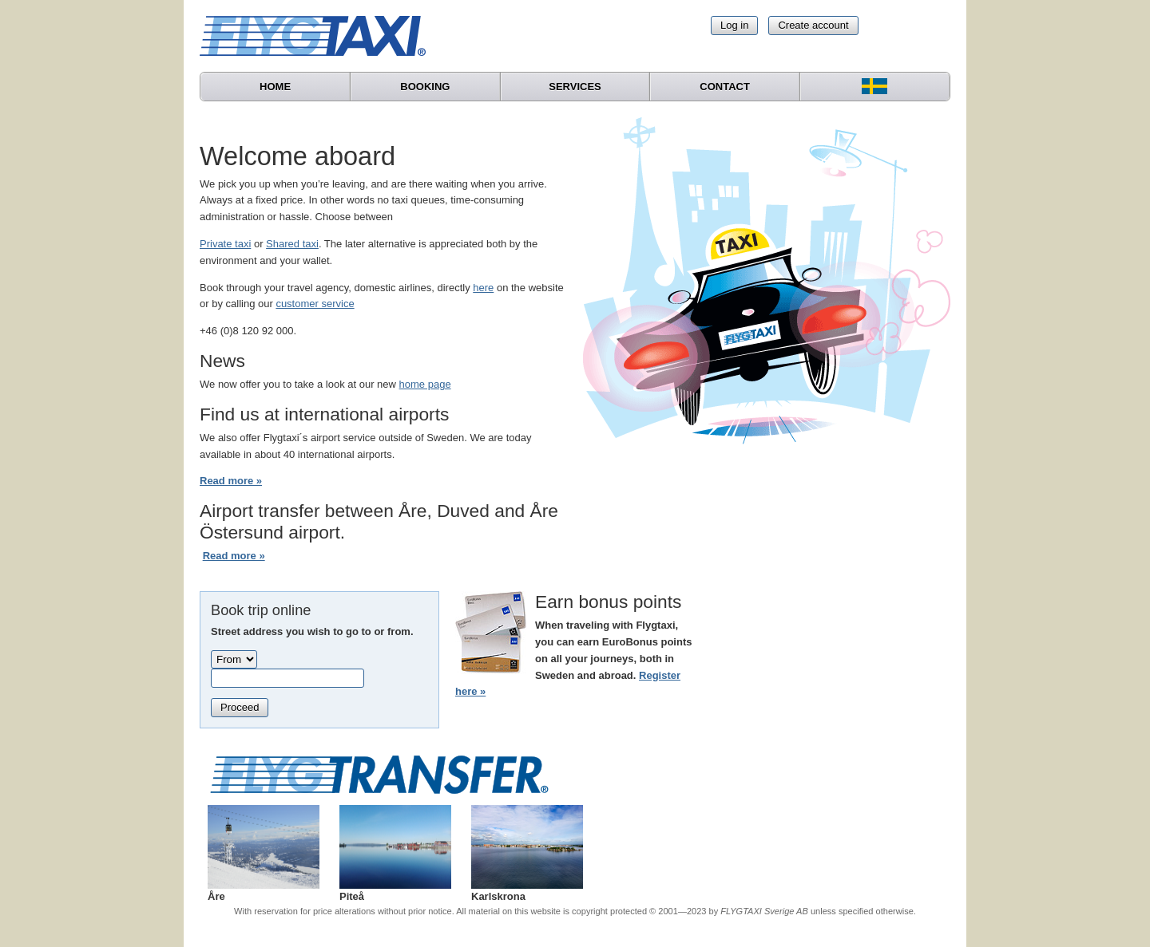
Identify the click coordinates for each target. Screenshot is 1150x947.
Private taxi (225, 244)
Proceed (239, 707)
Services (575, 87)
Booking (425, 87)
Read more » (231, 481)
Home (275, 87)
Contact (725, 87)
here (483, 288)
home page (425, 384)
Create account (813, 25)
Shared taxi (292, 244)
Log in (734, 25)
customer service (315, 304)
